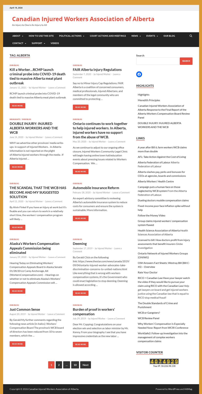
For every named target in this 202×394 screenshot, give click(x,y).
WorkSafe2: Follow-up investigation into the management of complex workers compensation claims (162, 337)
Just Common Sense (25, 309)
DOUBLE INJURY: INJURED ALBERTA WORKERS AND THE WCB (34, 128)
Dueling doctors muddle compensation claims (163, 200)
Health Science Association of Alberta (159, 230)
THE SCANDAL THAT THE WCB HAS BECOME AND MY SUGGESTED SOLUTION (38, 192)
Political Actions (70, 36)
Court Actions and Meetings (108, 36)
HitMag (188, 389)
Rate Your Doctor (147, 272)
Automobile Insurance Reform (96, 188)
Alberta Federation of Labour (154, 162)
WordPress (174, 389)
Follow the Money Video (151, 215)
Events (150, 36)
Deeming (80, 243)
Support (37, 43)
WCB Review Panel (148, 318)
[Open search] (190, 36)
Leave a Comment (56, 87)
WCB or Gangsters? (149, 312)
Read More (16, 105)
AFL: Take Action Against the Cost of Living (162, 156)
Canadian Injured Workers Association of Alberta (83, 19)
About (16, 36)
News (134, 36)
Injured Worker (39, 87)
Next (86, 364)
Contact (17, 43)
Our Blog (169, 36)
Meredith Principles (149, 100)
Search (140, 55)
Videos (55, 43)
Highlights (15, 119)
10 (75, 364)
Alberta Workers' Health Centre (156, 181)
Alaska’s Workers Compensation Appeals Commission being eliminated (34, 248)
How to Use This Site (41, 36)
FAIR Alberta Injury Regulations (97, 69)
